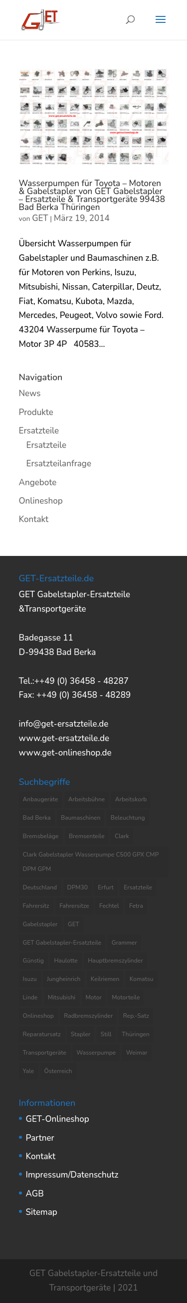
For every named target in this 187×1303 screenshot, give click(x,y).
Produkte (36, 412)
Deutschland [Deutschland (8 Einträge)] (40, 887)
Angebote (38, 482)
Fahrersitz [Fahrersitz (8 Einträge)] (36, 906)
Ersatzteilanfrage (58, 463)
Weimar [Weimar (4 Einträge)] (137, 1053)
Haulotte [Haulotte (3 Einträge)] (65, 961)
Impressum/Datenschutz (72, 1175)
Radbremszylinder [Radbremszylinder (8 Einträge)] (88, 1016)
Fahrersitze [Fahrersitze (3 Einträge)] (74, 906)
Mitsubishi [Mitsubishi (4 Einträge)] (61, 997)
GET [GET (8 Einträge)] (73, 924)
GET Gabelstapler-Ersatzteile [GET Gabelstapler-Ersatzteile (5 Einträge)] (62, 943)
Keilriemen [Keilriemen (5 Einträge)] (105, 979)
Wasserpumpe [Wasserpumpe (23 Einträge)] (96, 1053)
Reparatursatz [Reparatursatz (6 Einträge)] (42, 1034)
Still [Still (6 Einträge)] (106, 1034)
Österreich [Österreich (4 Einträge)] (58, 1071)
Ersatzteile (39, 430)
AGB (35, 1193)
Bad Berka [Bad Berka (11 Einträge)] (37, 818)
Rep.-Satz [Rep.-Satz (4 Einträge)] (136, 1016)
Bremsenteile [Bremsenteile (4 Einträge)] (87, 836)
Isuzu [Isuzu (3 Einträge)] (30, 979)
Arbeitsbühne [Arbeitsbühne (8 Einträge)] (86, 799)
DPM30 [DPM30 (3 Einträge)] (77, 887)
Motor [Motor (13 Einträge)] (94, 997)
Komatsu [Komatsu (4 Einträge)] (142, 979)
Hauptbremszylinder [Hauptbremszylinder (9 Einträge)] (115, 961)
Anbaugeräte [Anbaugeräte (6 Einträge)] (40, 799)
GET (40, 218)
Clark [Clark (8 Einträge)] (122, 836)
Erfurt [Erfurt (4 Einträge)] (106, 887)
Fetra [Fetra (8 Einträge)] (136, 906)
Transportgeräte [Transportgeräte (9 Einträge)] (44, 1053)
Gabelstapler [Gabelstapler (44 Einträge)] (40, 924)
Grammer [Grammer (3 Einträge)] (124, 943)
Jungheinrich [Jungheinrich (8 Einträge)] (63, 979)
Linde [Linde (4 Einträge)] (30, 997)
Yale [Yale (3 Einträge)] (28, 1071)
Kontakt (33, 519)
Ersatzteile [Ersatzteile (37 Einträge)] (138, 887)
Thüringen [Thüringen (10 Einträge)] (136, 1034)
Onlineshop (41, 501)
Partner (40, 1138)
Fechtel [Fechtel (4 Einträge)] (109, 906)
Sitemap (41, 1212)
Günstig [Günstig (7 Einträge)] (33, 961)
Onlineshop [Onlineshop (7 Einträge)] (38, 1016)
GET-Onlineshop (57, 1119)
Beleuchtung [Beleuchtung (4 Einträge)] (128, 818)
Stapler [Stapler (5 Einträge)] (80, 1034)
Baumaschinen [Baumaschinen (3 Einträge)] (80, 818)
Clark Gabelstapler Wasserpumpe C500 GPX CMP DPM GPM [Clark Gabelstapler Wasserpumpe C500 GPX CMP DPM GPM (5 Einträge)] (91, 862)
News (30, 393)
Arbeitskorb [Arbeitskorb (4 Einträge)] (131, 799)
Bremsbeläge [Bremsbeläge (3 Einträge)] (41, 836)
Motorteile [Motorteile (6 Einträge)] (126, 997)
